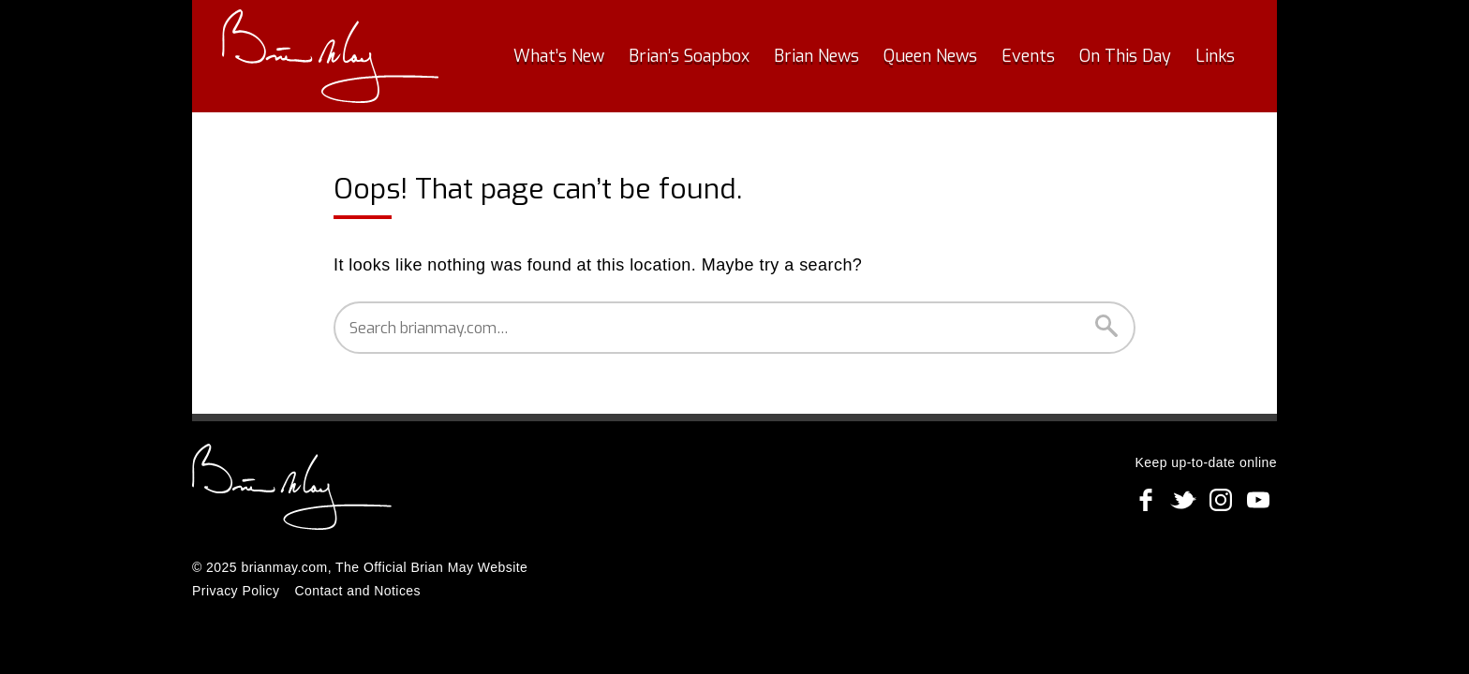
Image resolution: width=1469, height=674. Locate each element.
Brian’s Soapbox (689, 56)
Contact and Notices (357, 590)
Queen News (930, 56)
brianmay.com (284, 567)
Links (1215, 56)
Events (1028, 56)
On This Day (1125, 56)
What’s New (558, 56)
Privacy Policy (235, 590)
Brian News (816, 56)
